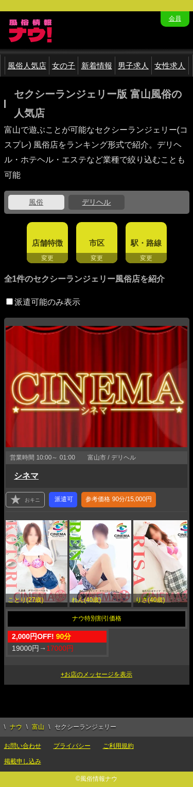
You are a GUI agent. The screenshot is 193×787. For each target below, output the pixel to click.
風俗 (36, 202)
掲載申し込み (22, 761)
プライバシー (72, 745)
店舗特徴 (47, 243)
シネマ (26, 475)
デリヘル (96, 202)
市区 (96, 243)
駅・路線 (146, 243)
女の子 (63, 65)
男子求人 (133, 65)
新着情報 (96, 65)
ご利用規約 (118, 745)
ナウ (16, 726)
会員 (175, 18)
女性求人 (169, 65)
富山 (38, 726)
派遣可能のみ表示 (43, 302)
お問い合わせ (22, 745)
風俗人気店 (27, 65)
